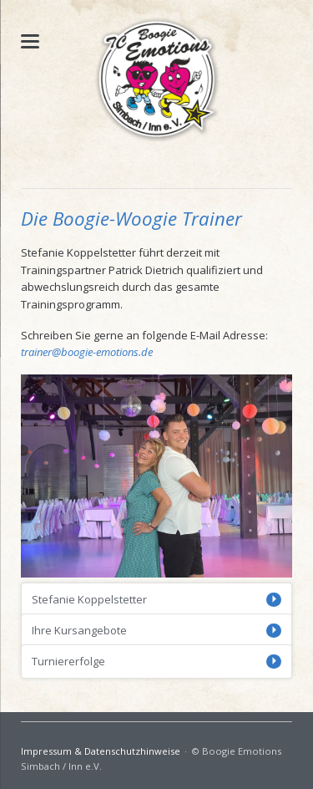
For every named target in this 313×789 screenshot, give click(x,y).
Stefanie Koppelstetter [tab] (89, 599)
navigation (30, 41)
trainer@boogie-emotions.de (87, 351)
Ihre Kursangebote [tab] (79, 630)
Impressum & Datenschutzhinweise (100, 751)
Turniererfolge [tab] (68, 661)
